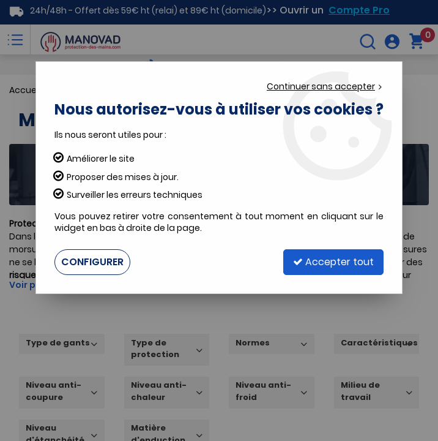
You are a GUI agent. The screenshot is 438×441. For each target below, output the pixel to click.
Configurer (92, 262)
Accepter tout (333, 262)
